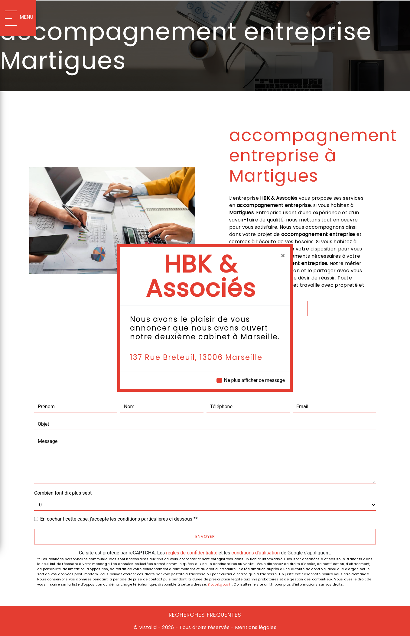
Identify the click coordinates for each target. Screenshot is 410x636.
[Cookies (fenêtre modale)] (2, 632)
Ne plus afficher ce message (254, 380)
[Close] (283, 255)
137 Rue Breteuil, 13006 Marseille (196, 357)
